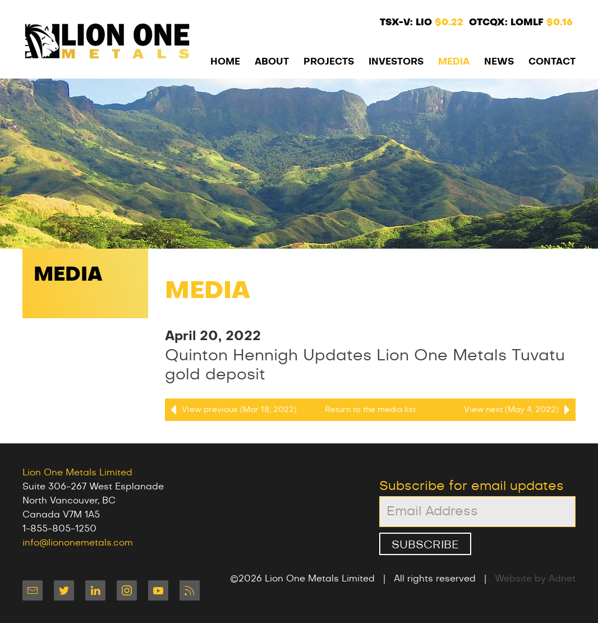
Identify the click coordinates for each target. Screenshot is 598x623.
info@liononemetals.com (77, 542)
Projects (328, 61)
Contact (552, 61)
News (499, 61)
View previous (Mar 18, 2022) (231, 409)
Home (225, 61)
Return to (370, 410)
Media (454, 61)
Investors (396, 61)
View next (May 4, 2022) (520, 409)
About (272, 61)
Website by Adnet (535, 578)
